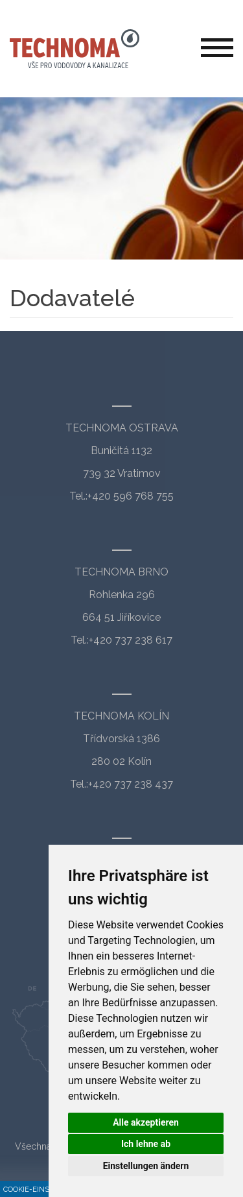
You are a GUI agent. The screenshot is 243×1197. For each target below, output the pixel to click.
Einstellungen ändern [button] (146, 1166)
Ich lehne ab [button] (145, 1144)
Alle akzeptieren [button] (146, 1122)
